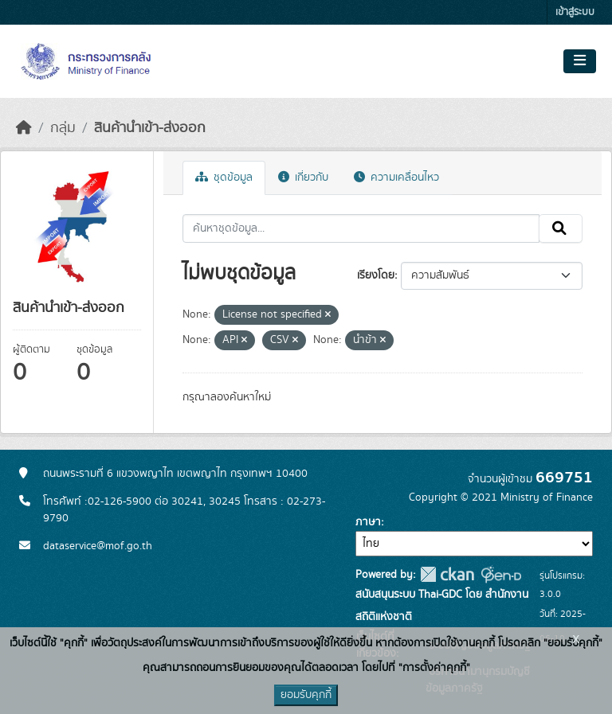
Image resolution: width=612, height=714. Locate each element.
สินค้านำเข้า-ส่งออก (150, 128)
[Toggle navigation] (579, 61)
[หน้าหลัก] (24, 128)
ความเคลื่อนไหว (396, 177)
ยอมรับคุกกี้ (306, 695)
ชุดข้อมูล (224, 177)
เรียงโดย (375, 275)
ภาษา (368, 522)
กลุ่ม (63, 128)
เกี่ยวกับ (303, 177)
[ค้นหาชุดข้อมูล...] (361, 228)
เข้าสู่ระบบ (574, 12)
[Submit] (561, 228)
